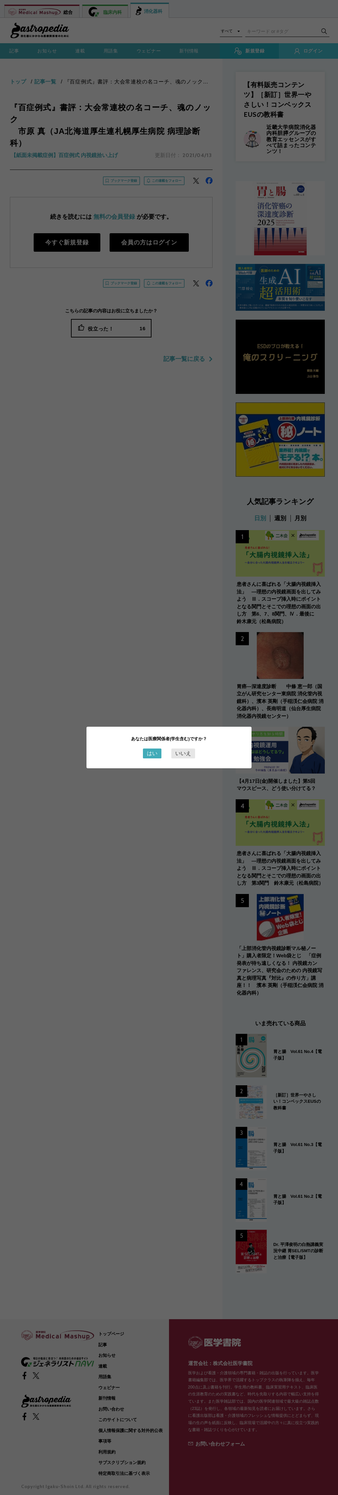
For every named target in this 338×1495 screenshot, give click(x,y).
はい (152, 753)
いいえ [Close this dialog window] (183, 753)
